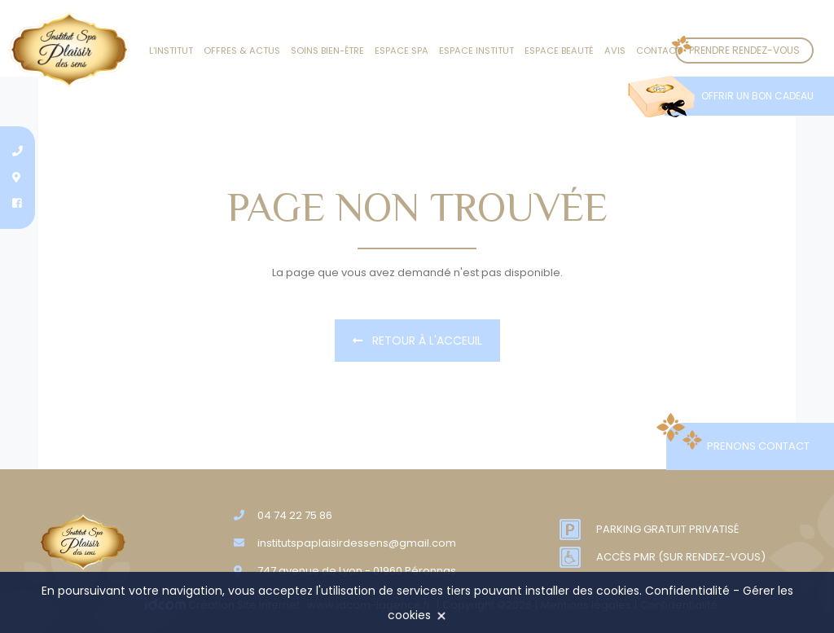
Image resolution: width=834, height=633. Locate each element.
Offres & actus (242, 50)
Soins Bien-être (327, 50)
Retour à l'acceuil (417, 340)
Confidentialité (687, 590)
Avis (615, 50)
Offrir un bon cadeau (757, 96)
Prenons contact (758, 446)
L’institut (171, 50)
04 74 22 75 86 (294, 515)
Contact (658, 50)
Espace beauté (559, 50)
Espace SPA (401, 50)
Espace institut (476, 50)
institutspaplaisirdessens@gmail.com (356, 543)
